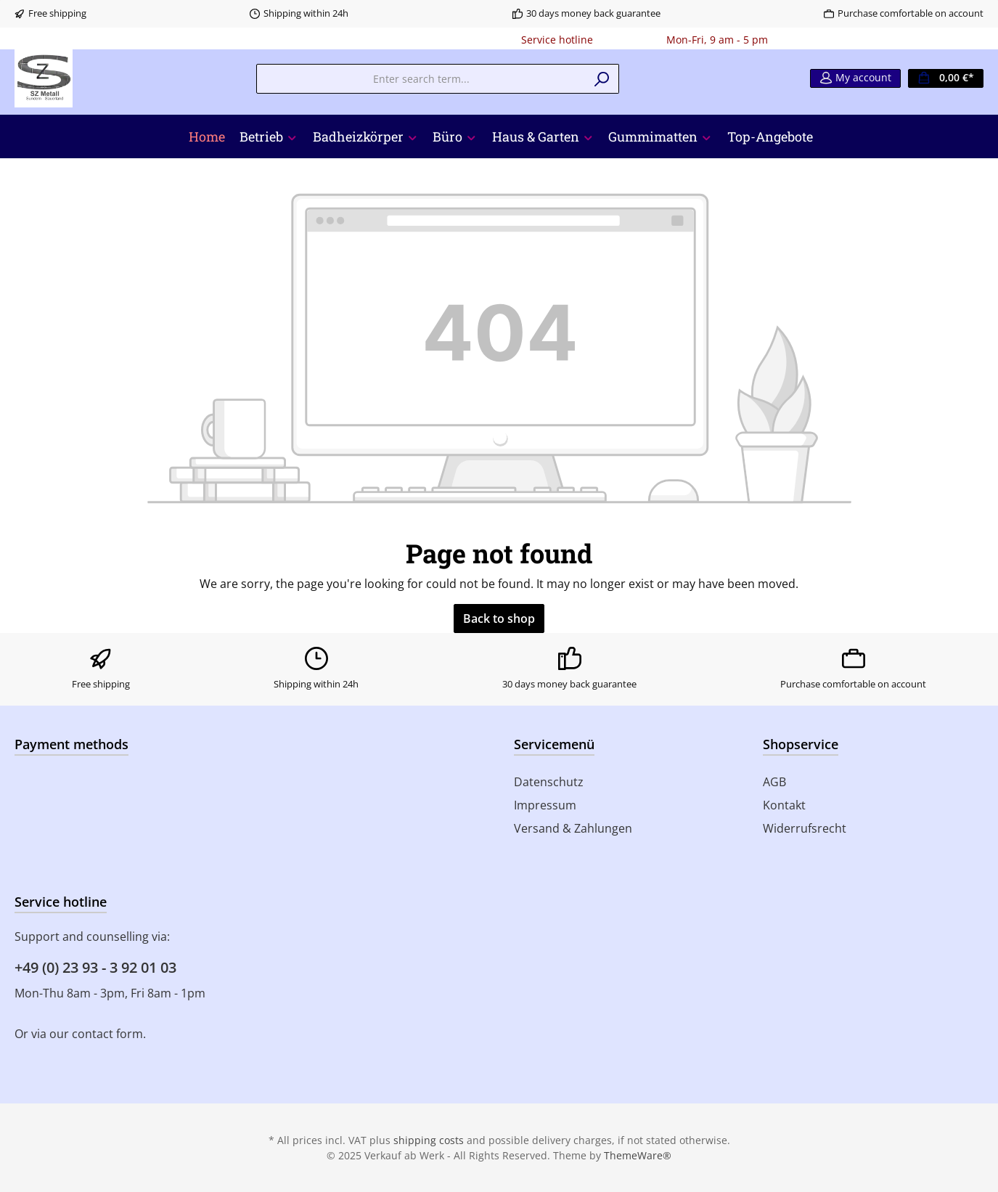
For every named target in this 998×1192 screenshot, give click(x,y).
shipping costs (428, 1140)
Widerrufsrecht (804, 828)
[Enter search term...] (421, 79)
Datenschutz (549, 782)
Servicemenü (554, 744)
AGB (774, 782)
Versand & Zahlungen (573, 828)
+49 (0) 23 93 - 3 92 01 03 (95, 967)
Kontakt (784, 805)
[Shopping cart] (945, 78)
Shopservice (800, 744)
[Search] (602, 79)
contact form (107, 1034)
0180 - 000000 (629, 39)
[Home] (206, 136)
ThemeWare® (637, 1155)
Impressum (545, 805)
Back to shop (499, 618)
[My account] (855, 78)
